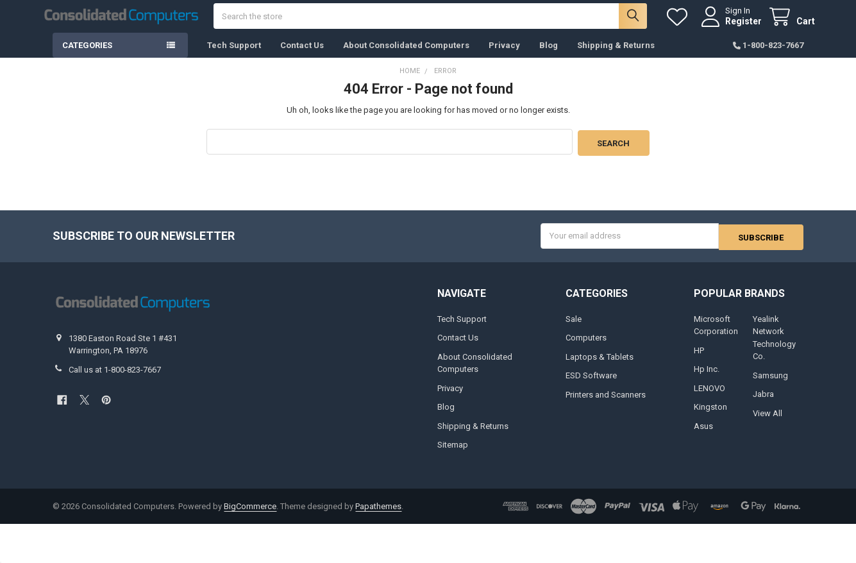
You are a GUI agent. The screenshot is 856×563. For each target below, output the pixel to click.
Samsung (770, 385)
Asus (703, 436)
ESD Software (591, 385)
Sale (574, 328)
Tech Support (234, 57)
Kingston (710, 416)
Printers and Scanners (606, 404)
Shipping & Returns (616, 57)
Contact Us (302, 57)
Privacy (504, 57)
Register (732, 27)
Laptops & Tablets (600, 366)
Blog (548, 57)
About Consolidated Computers (406, 57)
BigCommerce (250, 516)
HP (699, 360)
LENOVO (709, 398)
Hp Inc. (706, 378)
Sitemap (452, 454)
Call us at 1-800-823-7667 (115, 379)
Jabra (763, 403)
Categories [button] (87, 57)
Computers (586, 347)
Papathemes (378, 516)
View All (767, 423)
